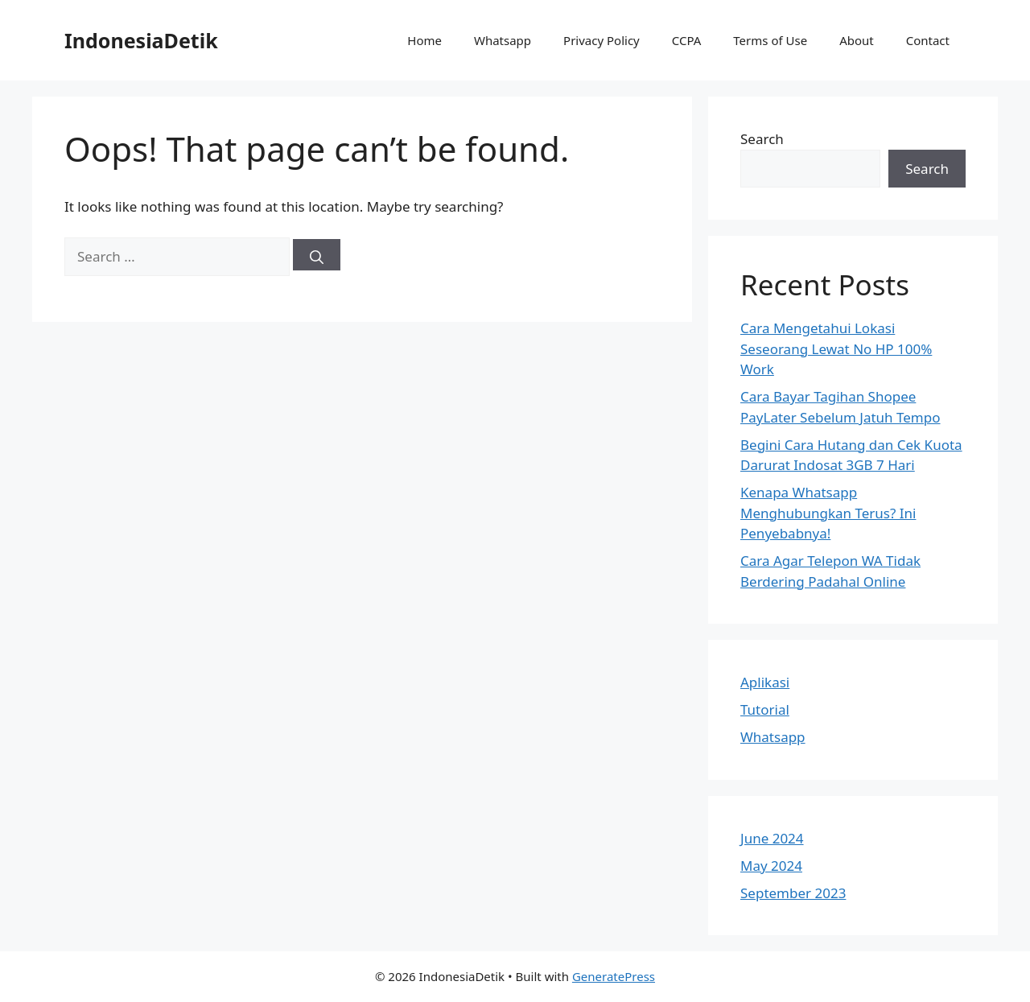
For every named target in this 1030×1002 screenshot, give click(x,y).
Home (424, 40)
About (856, 40)
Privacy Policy (601, 40)
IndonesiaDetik (141, 40)
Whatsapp (502, 40)
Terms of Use (770, 40)
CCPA (687, 40)
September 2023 (793, 893)
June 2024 (772, 838)
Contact (928, 40)
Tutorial (764, 709)
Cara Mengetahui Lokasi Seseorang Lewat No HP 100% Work (836, 348)
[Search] (316, 254)
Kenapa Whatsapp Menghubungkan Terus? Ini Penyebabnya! (828, 512)
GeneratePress (613, 976)
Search (762, 139)
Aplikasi (764, 682)
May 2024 (771, 865)
